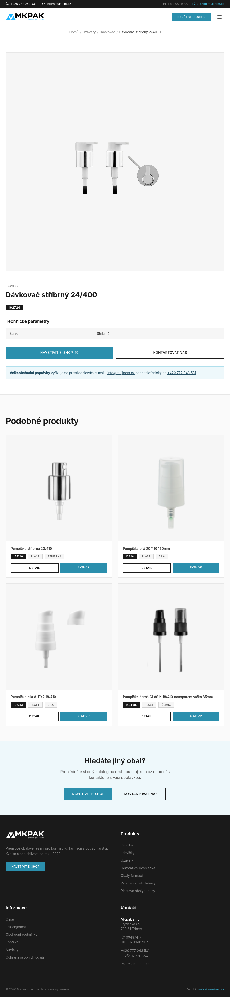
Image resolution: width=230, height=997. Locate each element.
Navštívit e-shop (191, 17)
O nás (10, 919)
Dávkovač (107, 32)
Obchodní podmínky (21, 934)
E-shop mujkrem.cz (208, 3)
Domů (74, 32)
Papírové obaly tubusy (138, 883)
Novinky (12, 950)
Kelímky (127, 845)
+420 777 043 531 (21, 3)
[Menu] (219, 17)
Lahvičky (128, 853)
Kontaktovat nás (170, 353)
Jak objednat (16, 927)
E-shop (84, 567)
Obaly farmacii (132, 876)
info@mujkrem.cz (56, 3)
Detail (34, 568)
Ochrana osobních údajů (25, 957)
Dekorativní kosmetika (138, 868)
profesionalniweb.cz (210, 989)
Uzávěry (89, 32)
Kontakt (12, 942)
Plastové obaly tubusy (138, 891)
